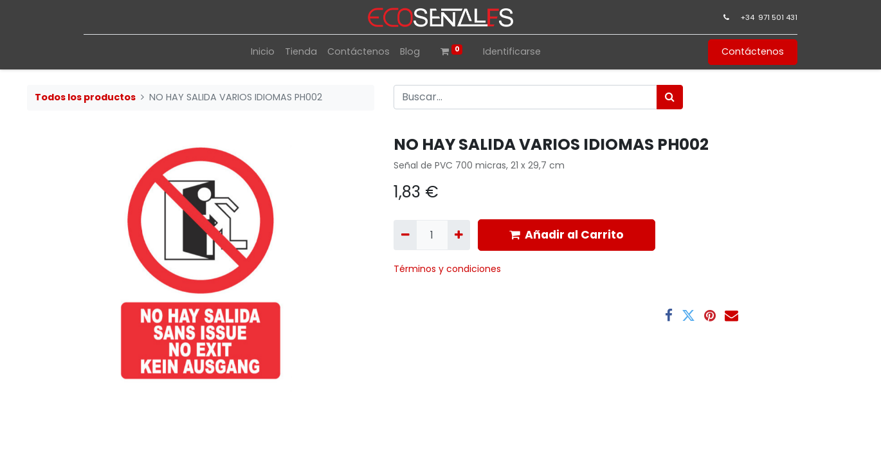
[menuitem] (263, 52)
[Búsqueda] (670, 97)
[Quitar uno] (405, 235)
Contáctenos (753, 51)
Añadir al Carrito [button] (566, 234)
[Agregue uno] (459, 235)
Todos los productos (85, 97)
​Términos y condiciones (449, 268)
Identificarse (512, 51)
